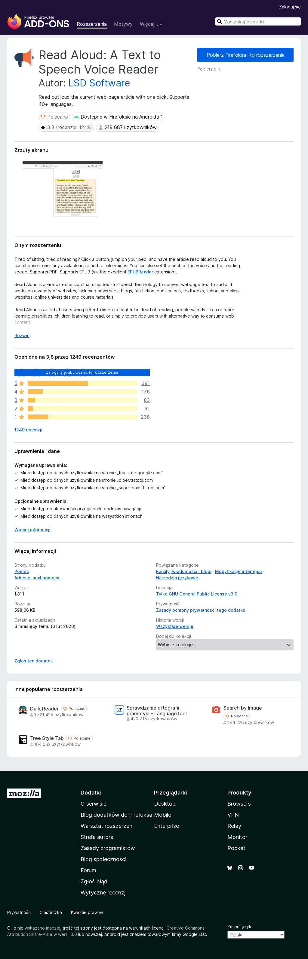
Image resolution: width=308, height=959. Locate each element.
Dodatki (91, 792)
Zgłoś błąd (94, 881)
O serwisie (93, 804)
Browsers (239, 804)
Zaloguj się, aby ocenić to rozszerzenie (82, 372)
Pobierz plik (208, 68)
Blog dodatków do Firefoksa (116, 815)
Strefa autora (97, 837)
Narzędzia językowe (177, 577)
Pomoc (21, 571)
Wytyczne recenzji (104, 892)
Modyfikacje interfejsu (238, 571)
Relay (234, 826)
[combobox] (258, 21)
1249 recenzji (28, 429)
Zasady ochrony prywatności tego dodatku (200, 610)
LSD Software (99, 83)
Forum (88, 870)
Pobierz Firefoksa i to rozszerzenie (246, 55)
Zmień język (239, 926)
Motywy (123, 24)
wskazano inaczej (42, 927)
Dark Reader (44, 709)
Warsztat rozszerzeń (106, 826)
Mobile (162, 815)
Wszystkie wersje (174, 626)
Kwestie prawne (87, 912)
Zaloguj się (290, 6)
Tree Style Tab (47, 738)
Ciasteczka (51, 912)
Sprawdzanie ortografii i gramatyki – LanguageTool (157, 710)
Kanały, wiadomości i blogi (183, 571)
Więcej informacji (32, 529)
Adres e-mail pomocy (36, 577)
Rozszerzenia (92, 24)
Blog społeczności (103, 859)
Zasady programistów (108, 848)
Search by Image (242, 708)
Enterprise (166, 826)
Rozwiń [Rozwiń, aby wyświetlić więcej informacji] (21, 335)
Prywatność (19, 912)
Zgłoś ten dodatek (33, 660)
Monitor (237, 837)
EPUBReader (140, 271)
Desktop (164, 804)
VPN (233, 815)
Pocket (236, 848)
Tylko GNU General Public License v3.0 (196, 593)
